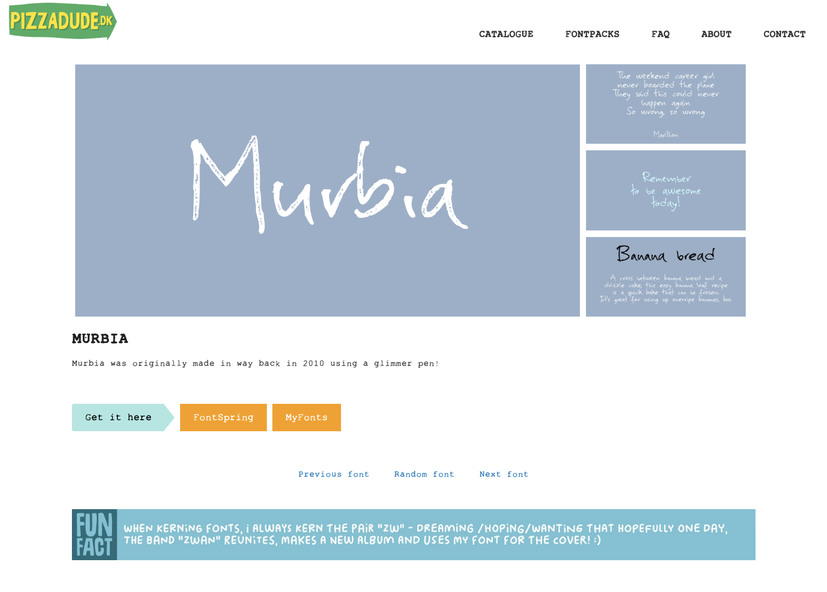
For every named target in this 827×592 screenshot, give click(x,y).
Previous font (334, 477)
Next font (504, 477)
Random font (424, 477)
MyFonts (307, 420)
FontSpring (223, 420)
